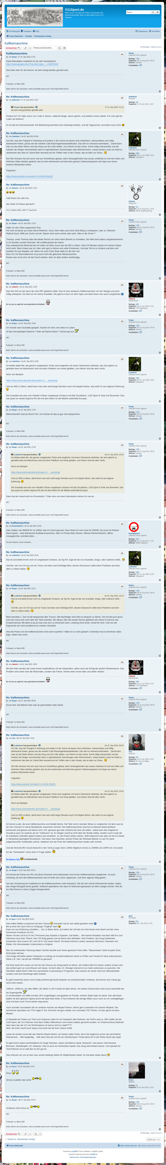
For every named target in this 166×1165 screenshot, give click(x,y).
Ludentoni (132, 148)
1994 (137, 153)
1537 (137, 539)
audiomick (133, 97)
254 (137, 102)
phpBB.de (93, 1154)
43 (136, 1085)
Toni (130, 752)
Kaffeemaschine (16, 43)
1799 (137, 59)
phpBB (74, 1151)
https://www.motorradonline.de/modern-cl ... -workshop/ (32, 380)
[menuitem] (26, 31)
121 (137, 207)
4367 (137, 304)
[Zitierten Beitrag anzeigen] (36, 107)
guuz (130, 916)
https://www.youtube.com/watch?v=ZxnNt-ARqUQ (29, 176)
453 (137, 757)
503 (137, 921)
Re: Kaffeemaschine (17, 96)
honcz (131, 1080)
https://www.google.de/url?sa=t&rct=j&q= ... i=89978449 (32, 64)
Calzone (132, 201)
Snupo (131, 53)
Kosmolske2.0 (134, 533)
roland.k (132, 299)
